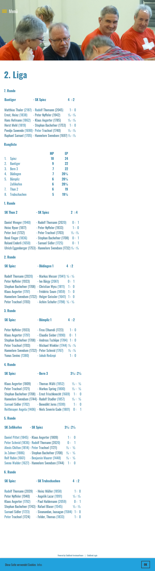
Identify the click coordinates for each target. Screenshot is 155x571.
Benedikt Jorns (48, 404)
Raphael (9, 135)
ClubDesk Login (92, 555)
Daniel (8, 222)
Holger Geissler (48, 296)
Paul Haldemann (47, 501)
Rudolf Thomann (47, 222)
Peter (7, 232)
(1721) (26, 388)
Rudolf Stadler (47, 399)
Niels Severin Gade (50, 409)
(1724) (26, 516)
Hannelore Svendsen (47, 135)
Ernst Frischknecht (50, 394)
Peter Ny (9, 329)
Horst (7, 125)
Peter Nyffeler (43, 115)
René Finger (11, 237)
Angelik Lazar (46, 496)
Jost (13, 232)
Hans (7, 120)
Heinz (7, 227)
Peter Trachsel (46, 232)
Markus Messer (48, 276)
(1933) (58, 227)
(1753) (62, 125)
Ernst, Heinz (11, 115)
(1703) (59, 232)
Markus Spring (47, 388)
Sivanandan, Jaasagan (50, 511)
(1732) (20, 232)
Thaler (20, 109)
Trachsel (47, 130)
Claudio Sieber (48, 335)
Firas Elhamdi (47, 329)
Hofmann (16, 120)
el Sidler (16, 404)
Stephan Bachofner (46, 125)
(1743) (31, 506)
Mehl (15, 125)
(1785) (56, 120)
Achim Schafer (48, 301)
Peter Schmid (47, 350)
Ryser (14, 227)
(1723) (59, 329)
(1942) (55, 115)
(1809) (26, 383)
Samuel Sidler (46, 243)
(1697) (63, 135)
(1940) (25, 496)
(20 (59, 222)
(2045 (58, 109)
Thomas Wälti (47, 383)
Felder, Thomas (47, 516)
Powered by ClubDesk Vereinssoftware (70, 555)
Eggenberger (19, 248)
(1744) (32, 399)
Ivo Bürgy (44, 281)
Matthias (9, 109)
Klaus (38, 120)
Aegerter (46, 120)
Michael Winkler (49, 345)
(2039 (28, 491)
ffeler (18, 329)
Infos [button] (39, 565)
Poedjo (8, 130)
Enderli (17, 243)
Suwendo (19, 130)
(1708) (65, 237)
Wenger (17, 222)
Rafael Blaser (46, 506)
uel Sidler (15, 511)
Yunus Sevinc (12, 355)
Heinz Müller (45, 491)
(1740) (56, 130)
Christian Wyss (48, 286)
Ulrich (8, 248)
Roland (8, 243)
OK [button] (145, 564)
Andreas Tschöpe (49, 340)
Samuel (19, 135)
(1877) (22, 227)
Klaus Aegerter (13, 291)
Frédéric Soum (47, 291)
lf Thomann (47, 109)
